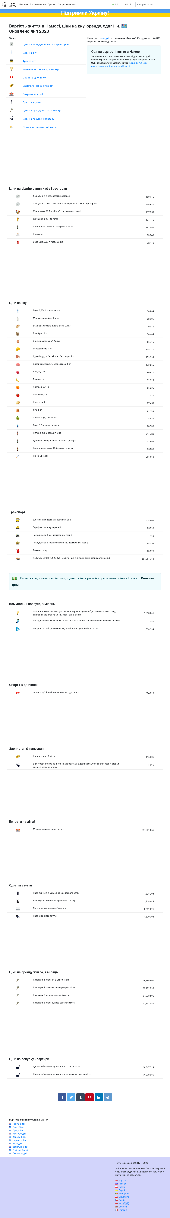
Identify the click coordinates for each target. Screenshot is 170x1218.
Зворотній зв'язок (67, 4)
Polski (120, 1187)
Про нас (52, 4)
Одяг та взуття (32, 102)
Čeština (120, 1200)
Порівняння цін (38, 4)
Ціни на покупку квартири (39, 118)
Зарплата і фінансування (38, 85)
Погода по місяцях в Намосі (40, 127)
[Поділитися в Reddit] (108, 1097)
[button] (128, 4)
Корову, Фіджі (20, 1137)
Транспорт (29, 61)
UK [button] (115, 4)
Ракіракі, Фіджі (20, 1150)
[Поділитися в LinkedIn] (99, 1097)
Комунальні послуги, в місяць (41, 69)
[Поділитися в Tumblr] (80, 1097)
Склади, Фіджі (20, 1153)
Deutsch (121, 1206)
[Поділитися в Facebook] (62, 1097)
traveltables (12, 4)
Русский (121, 1183)
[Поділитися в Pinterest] (89, 1097)
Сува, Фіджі (18, 1130)
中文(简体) (122, 1203)
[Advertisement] (85, 161)
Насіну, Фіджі (19, 1133)
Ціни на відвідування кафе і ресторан (46, 44)
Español (121, 1190)
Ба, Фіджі (17, 1143)
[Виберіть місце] (151, 4)
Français (121, 1210)
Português (122, 1193)
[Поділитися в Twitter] (71, 1097)
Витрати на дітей (33, 94)
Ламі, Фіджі (18, 1127)
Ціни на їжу (29, 52)
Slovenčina (122, 1197)
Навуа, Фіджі (19, 1124)
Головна (23, 4)
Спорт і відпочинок (34, 77)
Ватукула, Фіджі (21, 1147)
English (120, 1180)
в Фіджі (105, 38)
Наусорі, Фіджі (20, 1140)
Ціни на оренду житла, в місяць (42, 110)
